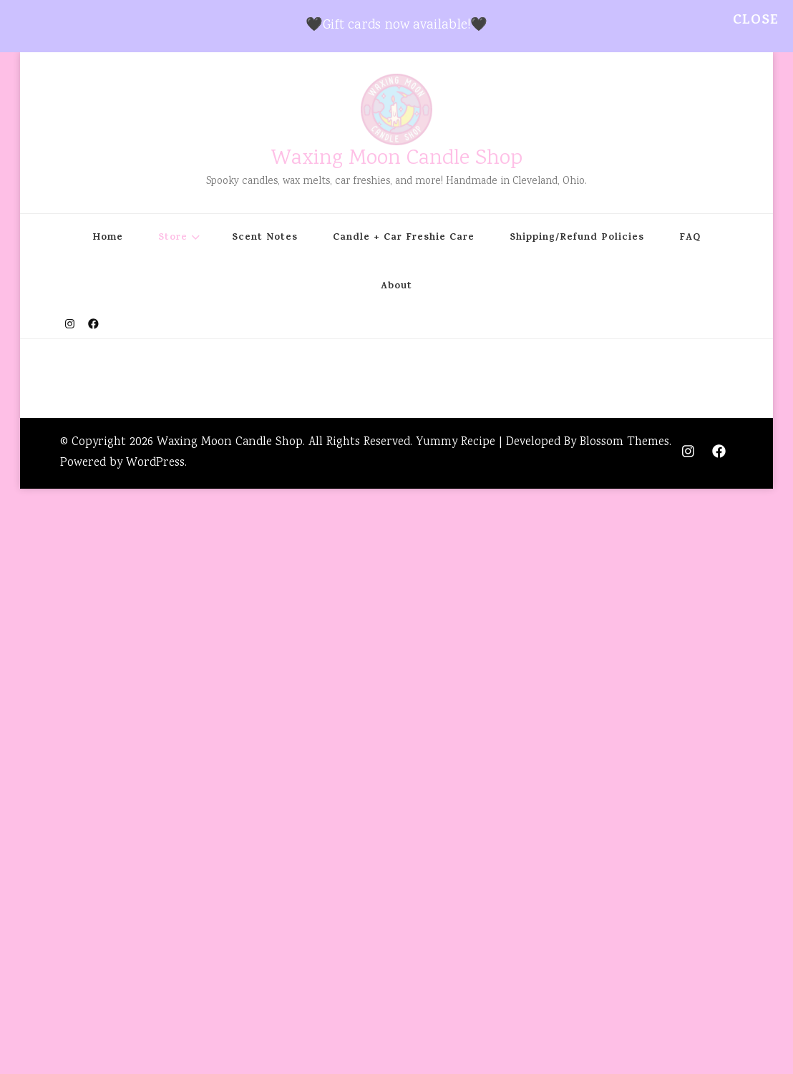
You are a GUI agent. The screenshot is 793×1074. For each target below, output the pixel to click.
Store (173, 238)
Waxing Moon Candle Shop (396, 159)
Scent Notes (265, 238)
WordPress (155, 463)
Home (107, 238)
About (396, 287)
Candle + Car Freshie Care (404, 238)
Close (756, 21)
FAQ (690, 238)
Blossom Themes (624, 442)
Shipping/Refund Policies (577, 238)
